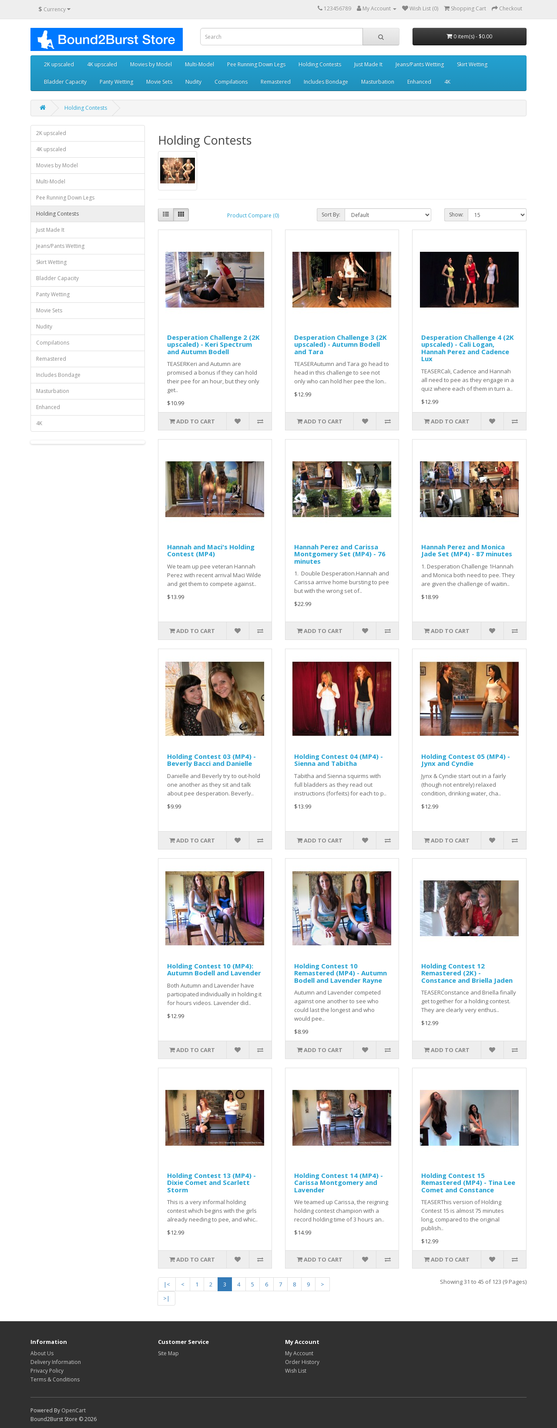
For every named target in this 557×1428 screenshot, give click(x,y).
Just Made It (368, 64)
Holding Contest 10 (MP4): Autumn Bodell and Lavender (214, 969)
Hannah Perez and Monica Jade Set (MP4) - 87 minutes (466, 550)
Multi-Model (199, 64)
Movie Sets (159, 81)
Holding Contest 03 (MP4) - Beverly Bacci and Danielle (211, 760)
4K (447, 81)
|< (167, 1284)
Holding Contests (320, 64)
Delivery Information (55, 1362)
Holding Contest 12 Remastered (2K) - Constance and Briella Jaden (467, 973)
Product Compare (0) (253, 215)
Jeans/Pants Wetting (420, 64)
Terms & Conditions (55, 1379)
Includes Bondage (326, 81)
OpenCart (73, 1410)
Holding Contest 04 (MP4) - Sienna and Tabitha (338, 760)
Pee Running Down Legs (256, 64)
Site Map (168, 1353)
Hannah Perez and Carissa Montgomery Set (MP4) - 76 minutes (340, 553)
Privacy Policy (47, 1370)
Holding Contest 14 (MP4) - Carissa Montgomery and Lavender (338, 1182)
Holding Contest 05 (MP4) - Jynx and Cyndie (465, 760)
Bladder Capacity (65, 81)
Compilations (231, 81)
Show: (456, 214)
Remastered (276, 81)
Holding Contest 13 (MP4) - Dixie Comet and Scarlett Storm (211, 1182)
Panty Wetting (116, 81)
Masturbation (377, 81)
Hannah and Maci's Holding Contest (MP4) (211, 550)
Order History (302, 1362)
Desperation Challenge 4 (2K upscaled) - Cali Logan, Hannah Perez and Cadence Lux (467, 348)
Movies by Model (151, 64)
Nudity (193, 81)
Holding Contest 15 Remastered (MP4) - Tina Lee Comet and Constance (468, 1182)
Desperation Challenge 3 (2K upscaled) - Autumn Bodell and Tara (340, 344)
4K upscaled (102, 64)
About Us (42, 1353)
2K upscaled (59, 64)
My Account (299, 1353)
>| (166, 1298)
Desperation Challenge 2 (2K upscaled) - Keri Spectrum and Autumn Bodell (213, 344)
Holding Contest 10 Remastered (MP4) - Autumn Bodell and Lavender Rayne (340, 973)
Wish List (295, 1370)
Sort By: (331, 214)
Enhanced (419, 81)
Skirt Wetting (472, 64)
